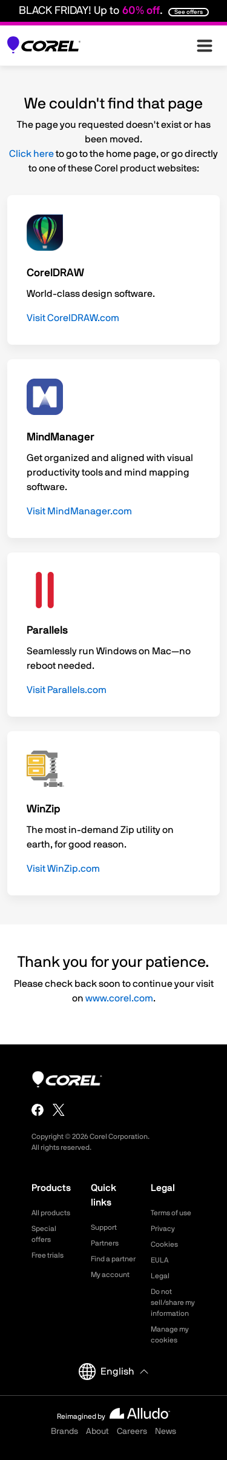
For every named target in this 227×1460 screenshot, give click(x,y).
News (165, 1431)
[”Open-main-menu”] (204, 45)
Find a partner (113, 1259)
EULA (159, 1260)
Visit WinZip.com (63, 869)
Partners (105, 1243)
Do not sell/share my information (173, 1302)
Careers (132, 1431)
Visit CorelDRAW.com (73, 318)
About (97, 1431)
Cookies (164, 1244)
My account (110, 1274)
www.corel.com (119, 998)
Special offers (43, 1234)
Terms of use (171, 1212)
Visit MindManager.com (79, 511)
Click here (31, 154)
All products (50, 1212)
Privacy (163, 1228)
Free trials (47, 1255)
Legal (160, 1275)
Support (104, 1227)
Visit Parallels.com (67, 690)
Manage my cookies (170, 1335)
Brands (64, 1431)
